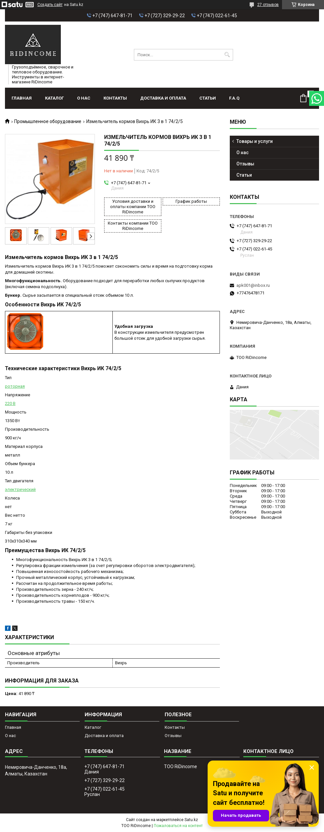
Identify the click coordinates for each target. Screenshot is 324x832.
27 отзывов (268, 4)
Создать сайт (49, 4)
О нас (83, 98)
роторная (15, 386)
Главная (22, 98)
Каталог (54, 98)
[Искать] (227, 55)
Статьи (207, 98)
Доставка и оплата (163, 98)
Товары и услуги (254, 141)
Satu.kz (191, 819)
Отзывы (245, 163)
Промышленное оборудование (47, 121)
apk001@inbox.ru (253, 285)
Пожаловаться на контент (178, 825)
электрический (20, 489)
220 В (10, 403)
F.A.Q (234, 98)
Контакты (115, 98)
